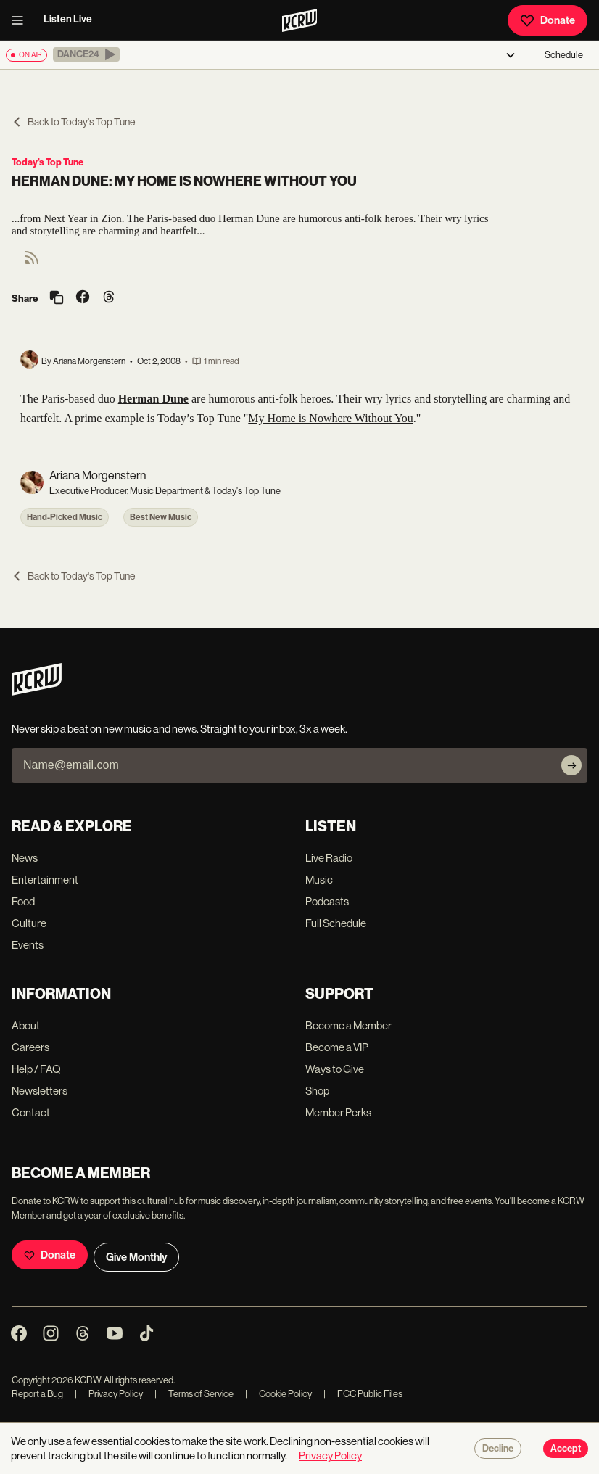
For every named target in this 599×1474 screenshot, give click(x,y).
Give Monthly (136, 1257)
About (26, 1025)
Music (319, 879)
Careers (30, 1047)
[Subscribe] (571, 765)
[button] (86, 54)
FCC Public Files (362, 1393)
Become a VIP (336, 1047)
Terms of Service (194, 1393)
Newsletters (39, 1090)
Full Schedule (335, 923)
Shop (317, 1090)
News (25, 858)
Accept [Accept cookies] (565, 1448)
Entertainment (45, 879)
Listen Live (68, 19)
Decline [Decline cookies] (497, 1448)
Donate (547, 20)
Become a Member (348, 1025)
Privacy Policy (109, 1393)
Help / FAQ (36, 1069)
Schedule (564, 54)
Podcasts (327, 901)
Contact (31, 1112)
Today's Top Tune (47, 162)
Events (28, 945)
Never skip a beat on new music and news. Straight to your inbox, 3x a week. (179, 728)
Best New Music (160, 517)
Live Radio (328, 858)
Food (23, 901)
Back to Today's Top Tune (73, 122)
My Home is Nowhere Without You (330, 418)
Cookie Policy (278, 1393)
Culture (29, 923)
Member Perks (338, 1112)
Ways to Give (334, 1069)
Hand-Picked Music (64, 517)
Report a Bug (37, 1393)
